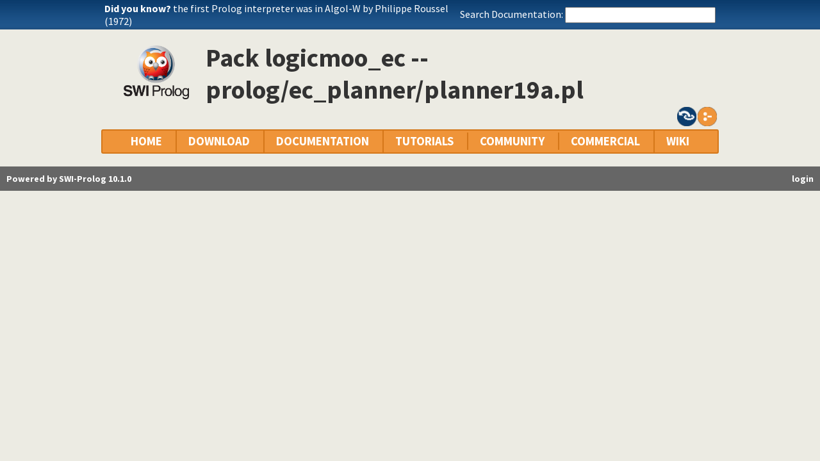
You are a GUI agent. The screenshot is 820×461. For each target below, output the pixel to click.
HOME (146, 141)
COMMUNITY (512, 141)
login (803, 178)
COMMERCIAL (605, 141)
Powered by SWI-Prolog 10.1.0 (68, 178)
